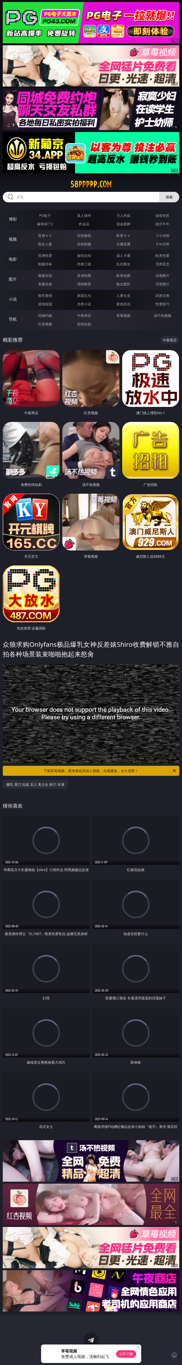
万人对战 (123, 215)
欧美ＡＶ (123, 235)
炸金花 (84, 224)
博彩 (13, 219)
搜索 (169, 197)
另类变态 (162, 264)
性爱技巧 (162, 304)
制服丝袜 (45, 264)
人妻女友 (123, 295)
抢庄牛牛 (162, 224)
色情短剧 (84, 324)
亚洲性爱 (45, 255)
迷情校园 (45, 304)
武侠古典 (162, 295)
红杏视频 (45, 324)
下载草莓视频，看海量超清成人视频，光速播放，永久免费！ (110, 771)
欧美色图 (123, 275)
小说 (13, 299)
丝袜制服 (84, 244)
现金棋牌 (123, 224)
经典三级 (84, 264)
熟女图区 (123, 284)
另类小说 (84, 304)
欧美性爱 (162, 255)
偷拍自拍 (84, 255)
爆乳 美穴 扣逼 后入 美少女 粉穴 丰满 (35, 784)
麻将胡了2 (45, 224)
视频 (13, 239)
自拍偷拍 (84, 235)
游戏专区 (162, 215)
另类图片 (162, 284)
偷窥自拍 (45, 275)
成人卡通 (123, 255)
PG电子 (45, 215)
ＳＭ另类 (162, 244)
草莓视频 (123, 315)
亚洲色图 (84, 275)
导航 (13, 319)
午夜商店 (84, 315)
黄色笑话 (123, 304)
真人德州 (84, 215)
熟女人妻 (45, 244)
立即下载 (126, 1353)
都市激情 (45, 295)
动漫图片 (162, 275)
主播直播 (123, 244)
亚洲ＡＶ (45, 235)
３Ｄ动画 (162, 235)
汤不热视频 (162, 315)
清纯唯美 (84, 284)
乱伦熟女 (123, 264)
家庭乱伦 (84, 295)
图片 (13, 279)
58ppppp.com (91, 184)
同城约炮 (45, 315)
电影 (13, 259)
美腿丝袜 (45, 284)
